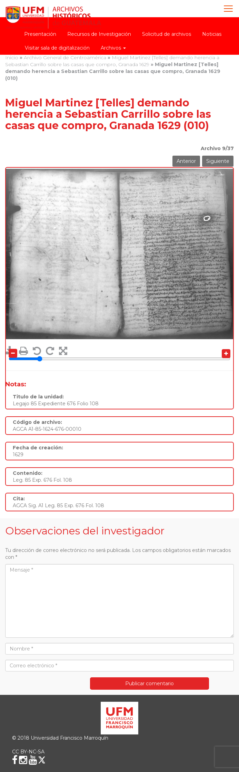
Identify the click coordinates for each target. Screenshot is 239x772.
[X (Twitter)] (41, 760)
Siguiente (217, 161)
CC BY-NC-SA (28, 752)
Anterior (186, 161)
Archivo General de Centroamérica (65, 57)
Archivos (113, 48)
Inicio (11, 57)
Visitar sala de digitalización (57, 48)
